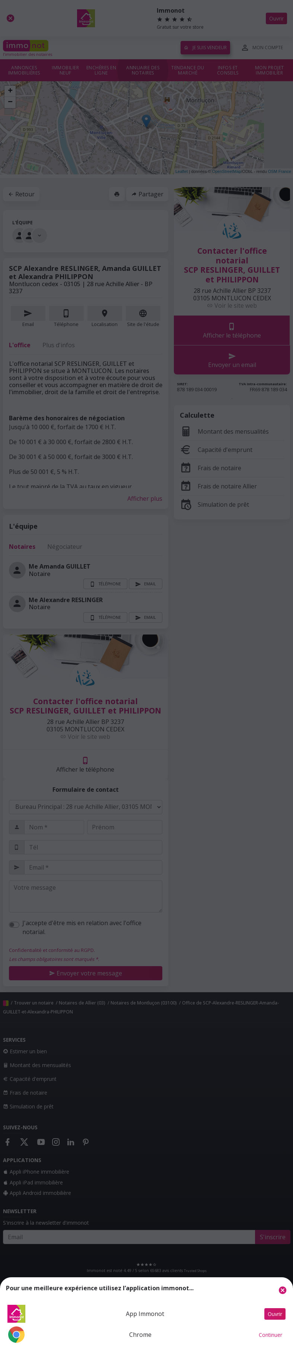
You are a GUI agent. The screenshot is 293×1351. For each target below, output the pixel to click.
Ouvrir (275, 1313)
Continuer (270, 1334)
